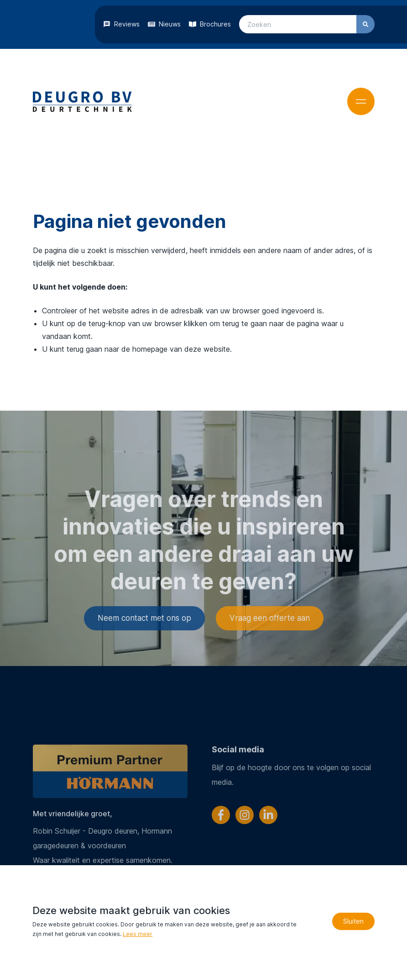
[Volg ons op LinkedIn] (268, 815)
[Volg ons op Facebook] (221, 815)
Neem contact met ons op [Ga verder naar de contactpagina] (144, 652)
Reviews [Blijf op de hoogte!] (127, 24)
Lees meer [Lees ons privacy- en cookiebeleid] (137, 933)
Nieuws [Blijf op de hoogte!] (170, 24)
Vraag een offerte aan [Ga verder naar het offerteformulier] (270, 652)
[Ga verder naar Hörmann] (109, 771)
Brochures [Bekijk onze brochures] (215, 24)
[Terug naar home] (82, 101)
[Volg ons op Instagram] (244, 815)
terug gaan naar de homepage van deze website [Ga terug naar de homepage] (148, 348)
